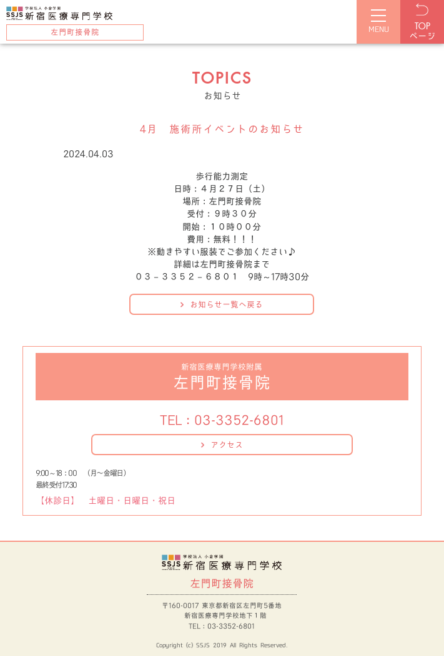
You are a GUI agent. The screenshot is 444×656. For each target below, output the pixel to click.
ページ (422, 32)
